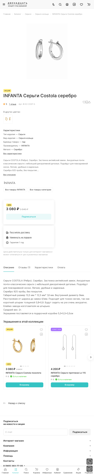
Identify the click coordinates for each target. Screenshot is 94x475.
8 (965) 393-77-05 (13, 466)
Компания (8, 445)
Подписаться (80, 432)
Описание (8, 267)
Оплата (61, 267)
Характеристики (44, 267)
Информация (10, 450)
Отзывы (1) (24, 267)
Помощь (8, 455)
